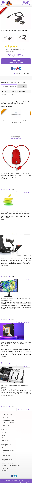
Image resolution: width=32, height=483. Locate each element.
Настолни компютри (8, 422)
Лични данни (6, 455)
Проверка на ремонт (8, 450)
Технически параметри (9, 86)
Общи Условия (6, 453)
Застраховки (5, 440)
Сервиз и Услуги (6, 448)
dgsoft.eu (28, 482)
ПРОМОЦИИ (5, 417)
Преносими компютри (8, 420)
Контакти (4, 435)
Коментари (22, 86)
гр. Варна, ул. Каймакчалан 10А (11, 465)
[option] (8, 38)
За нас (4, 432)
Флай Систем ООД (7, 463)
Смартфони (5, 425)
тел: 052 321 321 (6, 468)
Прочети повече (23, 409)
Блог (3, 438)
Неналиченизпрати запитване (16, 61)
